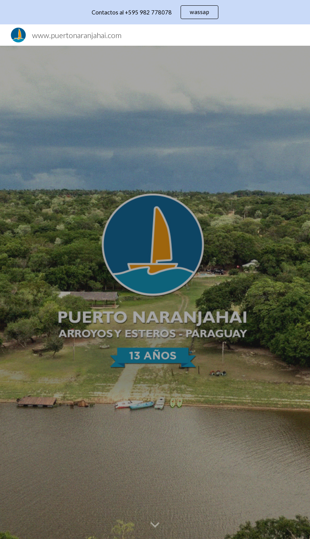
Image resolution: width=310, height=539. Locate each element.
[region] (155, 12)
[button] (155, 525)
